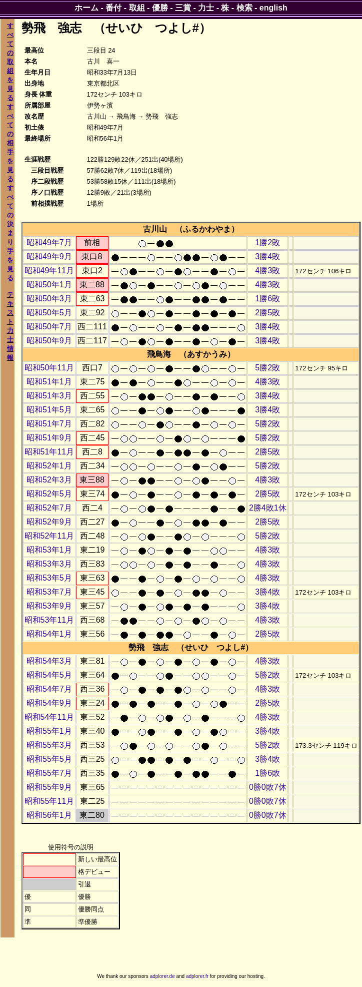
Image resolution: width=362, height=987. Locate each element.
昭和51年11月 (49, 451)
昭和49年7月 (49, 242)
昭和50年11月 (49, 367)
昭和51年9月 (49, 437)
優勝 (160, 8)
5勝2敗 (267, 367)
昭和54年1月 (49, 634)
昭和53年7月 (49, 592)
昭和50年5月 (49, 312)
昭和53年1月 (49, 550)
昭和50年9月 (49, 340)
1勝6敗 (267, 298)
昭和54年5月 (49, 675)
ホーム (86, 8)
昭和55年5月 (49, 759)
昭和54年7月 (49, 689)
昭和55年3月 (49, 745)
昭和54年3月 (49, 661)
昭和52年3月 (49, 479)
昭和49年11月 (49, 270)
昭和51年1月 (49, 381)
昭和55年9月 (49, 787)
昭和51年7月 (49, 423)
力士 (206, 8)
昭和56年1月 (49, 815)
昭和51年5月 (49, 409)
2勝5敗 (267, 312)
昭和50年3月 (49, 298)
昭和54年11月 (49, 717)
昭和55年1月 (49, 731)
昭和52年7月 (49, 508)
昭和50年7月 (49, 326)
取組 (137, 8)
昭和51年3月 (49, 395)
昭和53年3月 (49, 564)
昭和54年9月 (49, 703)
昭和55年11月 (49, 801)
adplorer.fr (197, 976)
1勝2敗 (267, 242)
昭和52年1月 (49, 465)
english (274, 8)
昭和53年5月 (49, 578)
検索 (244, 8)
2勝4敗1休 (267, 508)
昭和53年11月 (49, 620)
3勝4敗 (267, 256)
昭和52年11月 (49, 536)
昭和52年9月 (49, 522)
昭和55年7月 (49, 773)
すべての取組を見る (10, 62)
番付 (114, 8)
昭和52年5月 (49, 493)
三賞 (183, 8)
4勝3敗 (267, 270)
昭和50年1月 (49, 284)
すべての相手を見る (10, 143)
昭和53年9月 (49, 606)
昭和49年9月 (49, 256)
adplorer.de (162, 976)
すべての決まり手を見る (10, 233)
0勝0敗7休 (267, 787)
